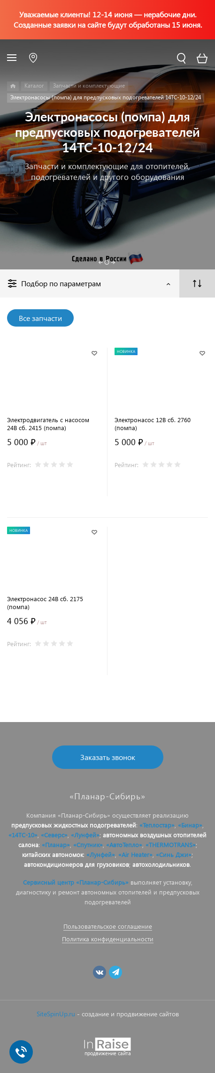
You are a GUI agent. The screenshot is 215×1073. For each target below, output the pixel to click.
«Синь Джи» (174, 854)
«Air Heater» (135, 854)
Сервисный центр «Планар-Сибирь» (76, 882)
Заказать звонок (107, 757)
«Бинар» (190, 825)
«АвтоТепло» (124, 845)
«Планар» (56, 845)
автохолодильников (161, 864)
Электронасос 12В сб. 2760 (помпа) (153, 424)
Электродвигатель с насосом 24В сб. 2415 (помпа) (48, 424)
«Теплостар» (157, 825)
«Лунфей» (85, 835)
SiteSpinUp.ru (56, 1013)
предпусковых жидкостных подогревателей (73, 825)
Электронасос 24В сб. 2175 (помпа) (45, 603)
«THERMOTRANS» (171, 845)
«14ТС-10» (23, 835)
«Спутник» (88, 845)
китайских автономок (52, 854)
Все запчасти (40, 318)
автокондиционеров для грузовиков (76, 864)
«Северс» (54, 835)
